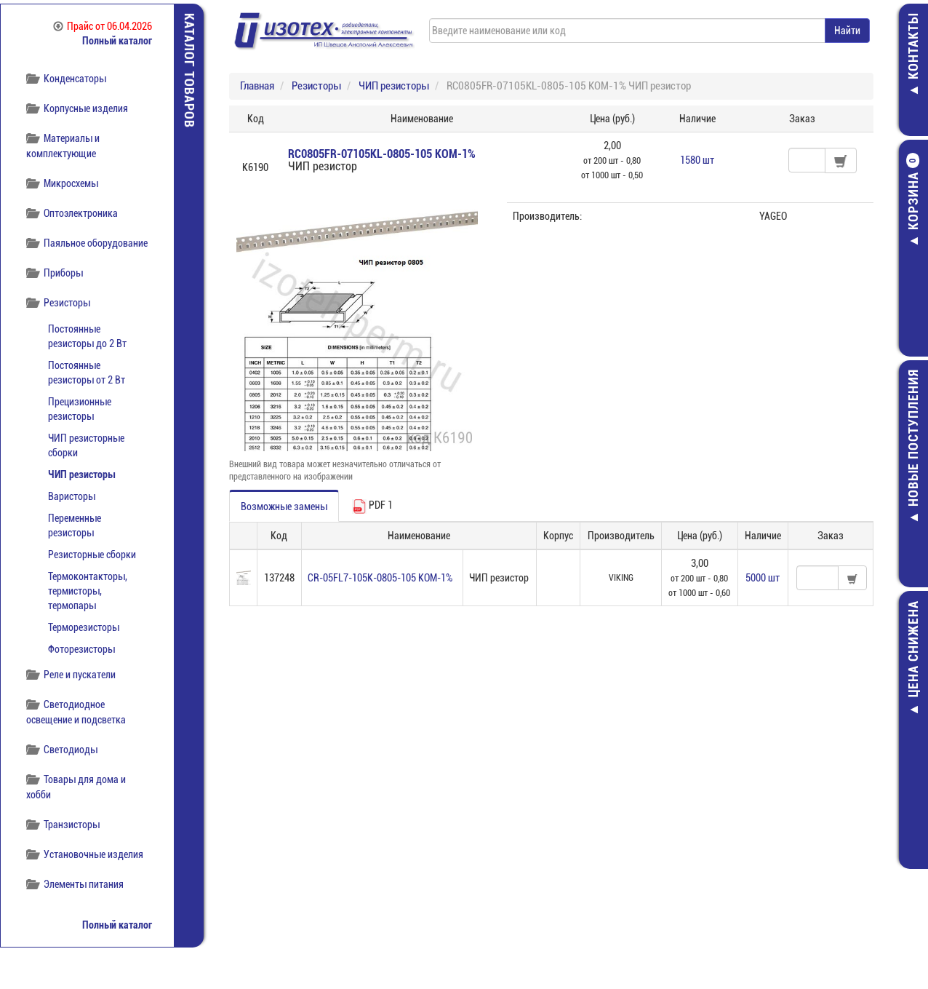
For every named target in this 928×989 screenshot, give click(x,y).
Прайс (102, 26)
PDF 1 (372, 506)
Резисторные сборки (92, 554)
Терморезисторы (83, 627)
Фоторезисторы (81, 649)
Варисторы (71, 496)
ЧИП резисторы (81, 474)
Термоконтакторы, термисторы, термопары (87, 591)
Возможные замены (284, 506)
